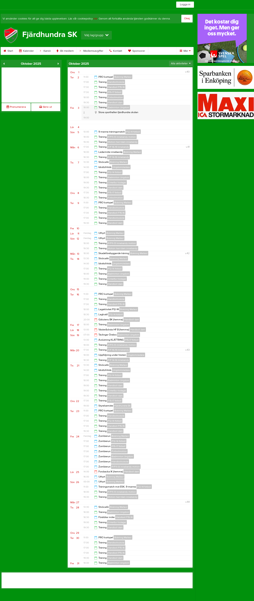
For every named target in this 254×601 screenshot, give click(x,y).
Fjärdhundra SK (122, 405)
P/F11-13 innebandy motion (122, 136)
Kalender (26, 51)
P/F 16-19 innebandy (118, 146)
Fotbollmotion (115, 97)
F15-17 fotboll (114, 192)
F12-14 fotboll (133, 131)
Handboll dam (115, 102)
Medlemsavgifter (91, 51)
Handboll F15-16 (116, 87)
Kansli (45, 51)
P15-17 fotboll (114, 92)
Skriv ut (45, 107)
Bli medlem (65, 51)
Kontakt (115, 51)
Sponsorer (136, 51)
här (95, 18)
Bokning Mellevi (123, 76)
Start (8, 51)
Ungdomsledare (121, 167)
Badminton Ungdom (118, 107)
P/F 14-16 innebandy (118, 157)
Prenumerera (16, 107)
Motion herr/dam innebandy (122, 142)
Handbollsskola (116, 82)
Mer (185, 51)
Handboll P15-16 (116, 552)
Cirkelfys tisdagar (117, 182)
